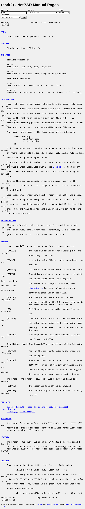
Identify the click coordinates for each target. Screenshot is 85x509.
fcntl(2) (20, 407)
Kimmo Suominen (51, 504)
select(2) (64, 407)
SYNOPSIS (5, 55)
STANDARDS (6, 418)
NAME (3, 32)
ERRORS (4, 241)
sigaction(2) (36, 288)
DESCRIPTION (7, 99)
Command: (5, 10)
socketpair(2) (27, 411)
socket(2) (12, 411)
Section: (31, 10)
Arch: (62, 10)
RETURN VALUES (8, 220)
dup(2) (10, 407)
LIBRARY (5, 43)
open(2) (32, 407)
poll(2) (53, 407)
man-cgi (69, 504)
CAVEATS (5, 460)
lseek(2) (58, 167)
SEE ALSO (5, 402)
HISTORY (5, 437)
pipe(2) (42, 407)
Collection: (6, 15)
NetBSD (40, 504)
